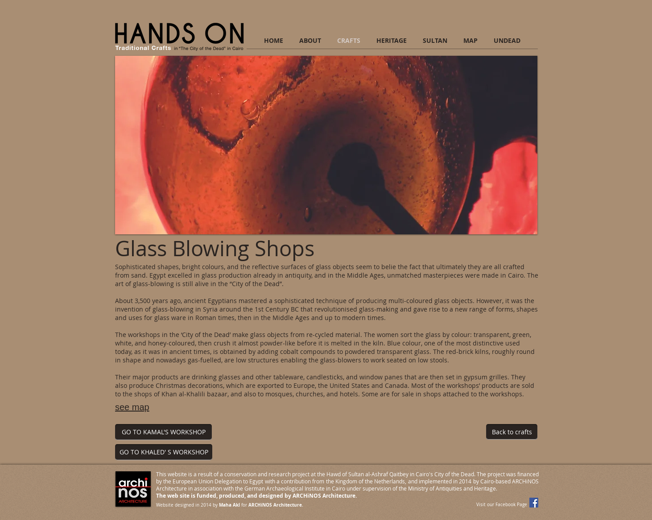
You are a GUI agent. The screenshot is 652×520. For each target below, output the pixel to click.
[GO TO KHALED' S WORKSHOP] (163, 452)
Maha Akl (229, 505)
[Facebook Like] (484, 460)
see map (132, 407)
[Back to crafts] (511, 432)
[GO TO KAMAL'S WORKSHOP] (163, 432)
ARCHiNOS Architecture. (275, 505)
